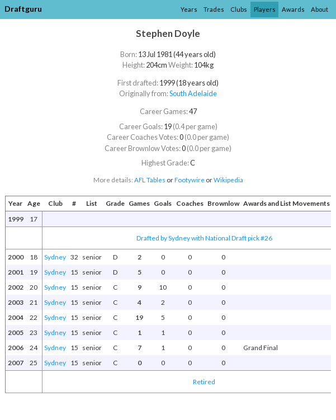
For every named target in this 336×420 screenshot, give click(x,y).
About (319, 9)
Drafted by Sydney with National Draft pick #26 (204, 238)
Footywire (189, 179)
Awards (293, 9)
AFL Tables (149, 179)
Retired (204, 381)
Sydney (55, 257)
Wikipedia (228, 179)
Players (265, 9)
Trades (214, 9)
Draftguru (23, 8)
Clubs (238, 9)
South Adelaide (193, 93)
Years (189, 9)
